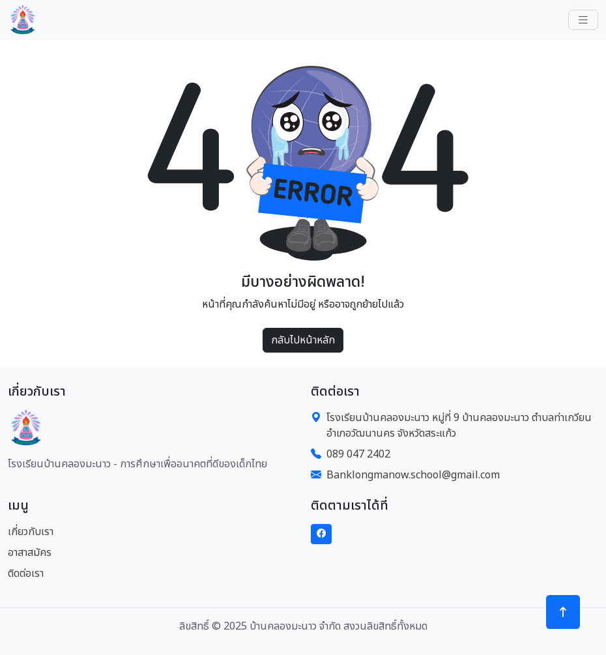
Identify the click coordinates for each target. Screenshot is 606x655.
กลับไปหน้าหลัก (303, 340)
